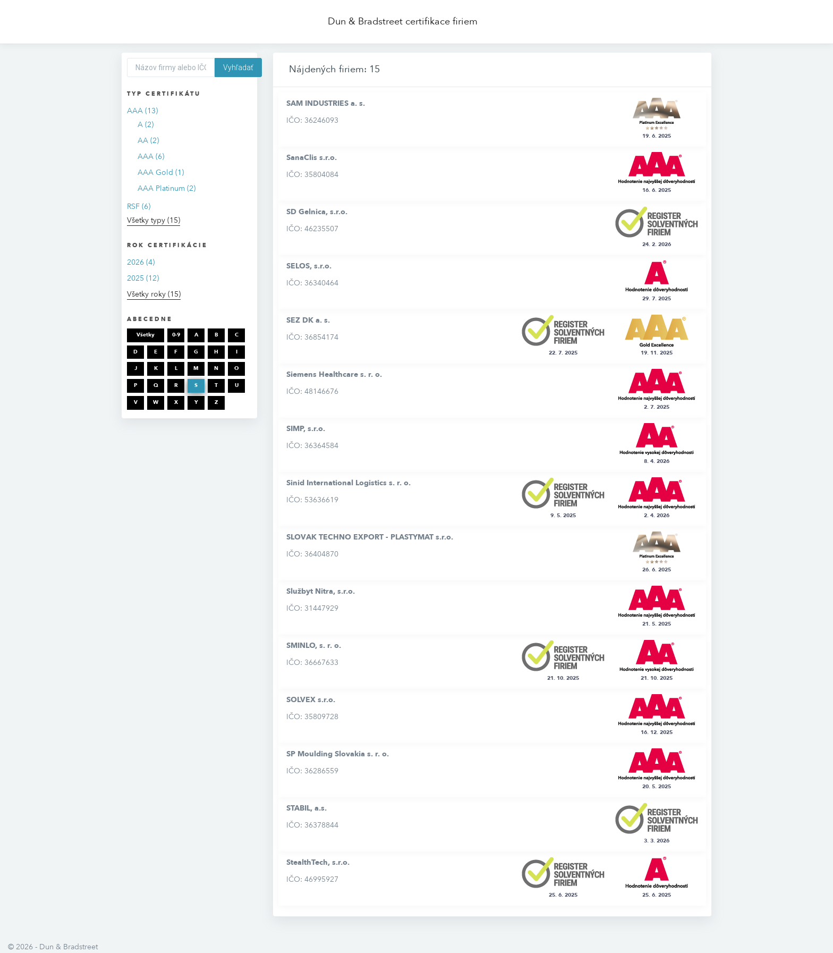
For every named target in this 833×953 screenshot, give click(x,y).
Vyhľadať (238, 67)
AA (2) (148, 141)
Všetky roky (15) (154, 294)
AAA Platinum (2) (167, 188)
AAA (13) (142, 111)
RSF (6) (138, 206)
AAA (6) (151, 156)
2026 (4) (141, 262)
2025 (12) (143, 278)
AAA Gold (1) (161, 172)
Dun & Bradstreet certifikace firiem (403, 21)
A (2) (146, 125)
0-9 (176, 335)
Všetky (146, 335)
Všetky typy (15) (153, 220)
